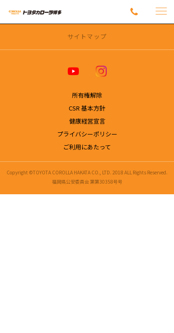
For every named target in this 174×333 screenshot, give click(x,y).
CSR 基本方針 (87, 108)
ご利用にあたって (87, 147)
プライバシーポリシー (87, 134)
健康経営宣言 (87, 121)
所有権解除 (87, 95)
